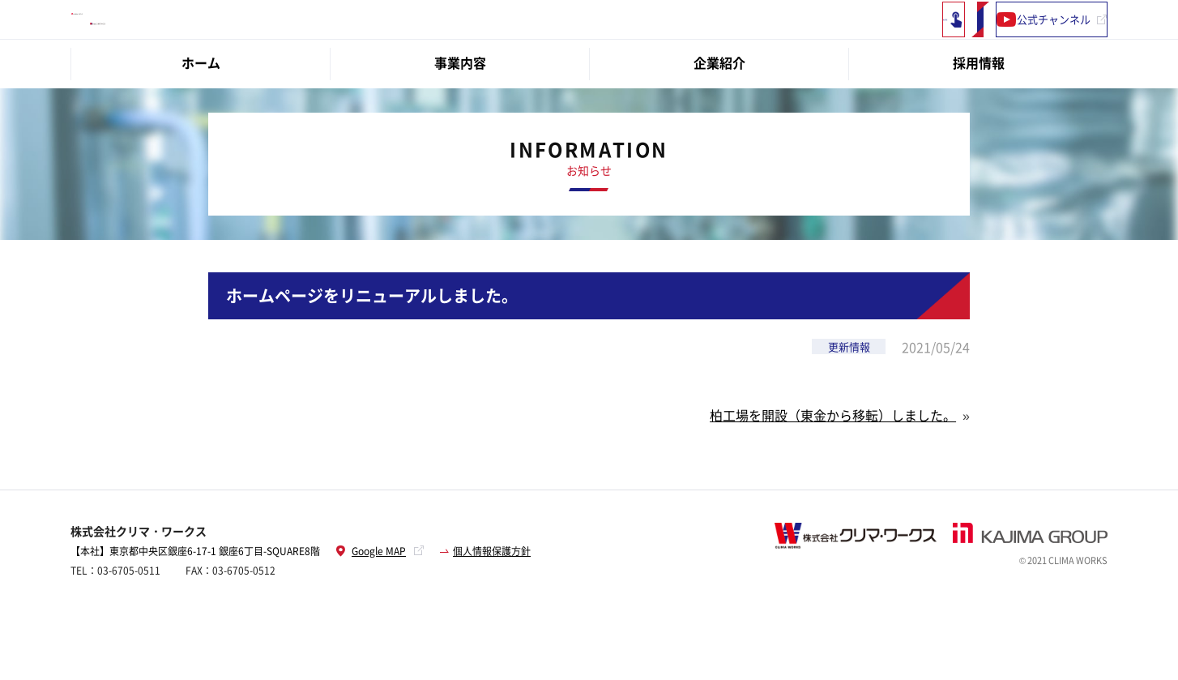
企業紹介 (719, 103)
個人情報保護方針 (492, 592)
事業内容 (460, 103)
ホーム (200, 103)
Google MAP (371, 592)
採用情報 (979, 103)
